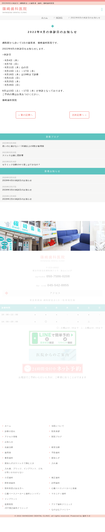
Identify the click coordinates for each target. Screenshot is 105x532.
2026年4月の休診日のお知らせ (17, 179)
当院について (57, 426)
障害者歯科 (10, 483)
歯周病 (8, 453)
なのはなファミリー (61, 510)
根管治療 (55, 447)
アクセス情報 (11, 437)
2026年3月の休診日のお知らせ (17, 188)
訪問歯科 (55, 483)
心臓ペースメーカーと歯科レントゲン (23, 494)
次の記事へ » (79, 115)
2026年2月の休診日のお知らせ (17, 197)
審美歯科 (9, 458)
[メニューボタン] (102, 9)
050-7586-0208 (52, 276)
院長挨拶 (55, 431)
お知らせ (9, 442)
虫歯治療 (9, 447)
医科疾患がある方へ (14, 488)
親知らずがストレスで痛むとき (19, 463)
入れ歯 (54, 463)
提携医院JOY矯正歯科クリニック (16, 506)
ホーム (8, 426)
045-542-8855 (52, 285)
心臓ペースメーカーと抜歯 (64, 488)
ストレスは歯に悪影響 (12, 153)
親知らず (55, 458)
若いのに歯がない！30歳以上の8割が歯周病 (23, 144)
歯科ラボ (87, 516)
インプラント (11, 499)
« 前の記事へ (25, 115)
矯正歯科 (55, 478)
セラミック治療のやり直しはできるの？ (21, 163)
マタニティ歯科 (58, 494)
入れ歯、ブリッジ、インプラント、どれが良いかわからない (24, 470)
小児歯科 (9, 478)
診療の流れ (10, 431)
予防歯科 (55, 453)
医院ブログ (56, 437)
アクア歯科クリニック (62, 504)
